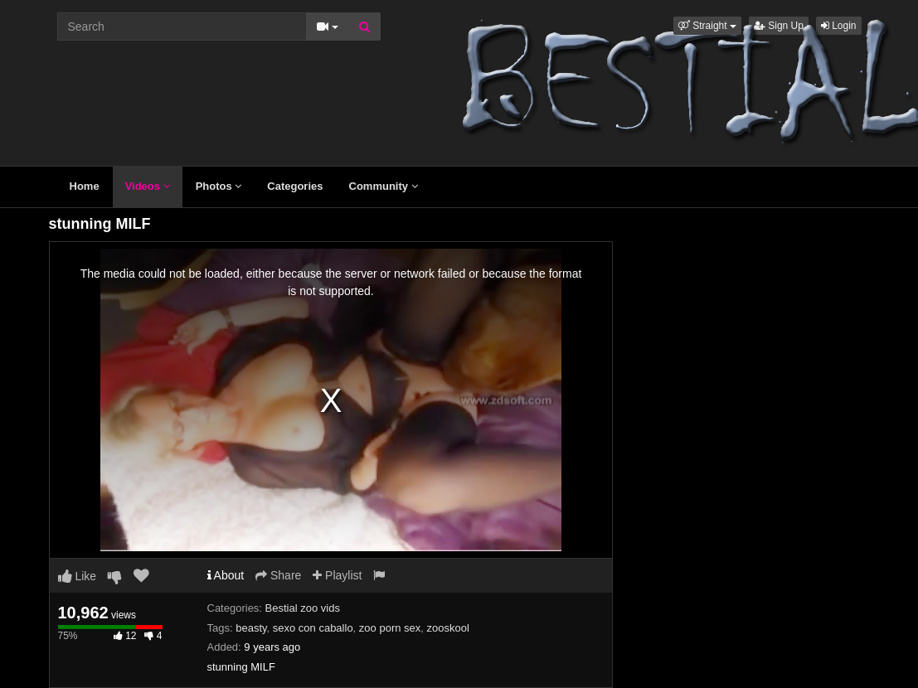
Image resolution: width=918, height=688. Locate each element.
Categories (295, 186)
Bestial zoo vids (302, 608)
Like (77, 576)
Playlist (337, 575)
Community (383, 186)
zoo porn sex (389, 628)
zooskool (448, 628)
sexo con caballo (313, 628)
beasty (251, 628)
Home (85, 186)
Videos (147, 186)
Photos (219, 186)
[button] (707, 26)
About (226, 575)
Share (278, 575)
